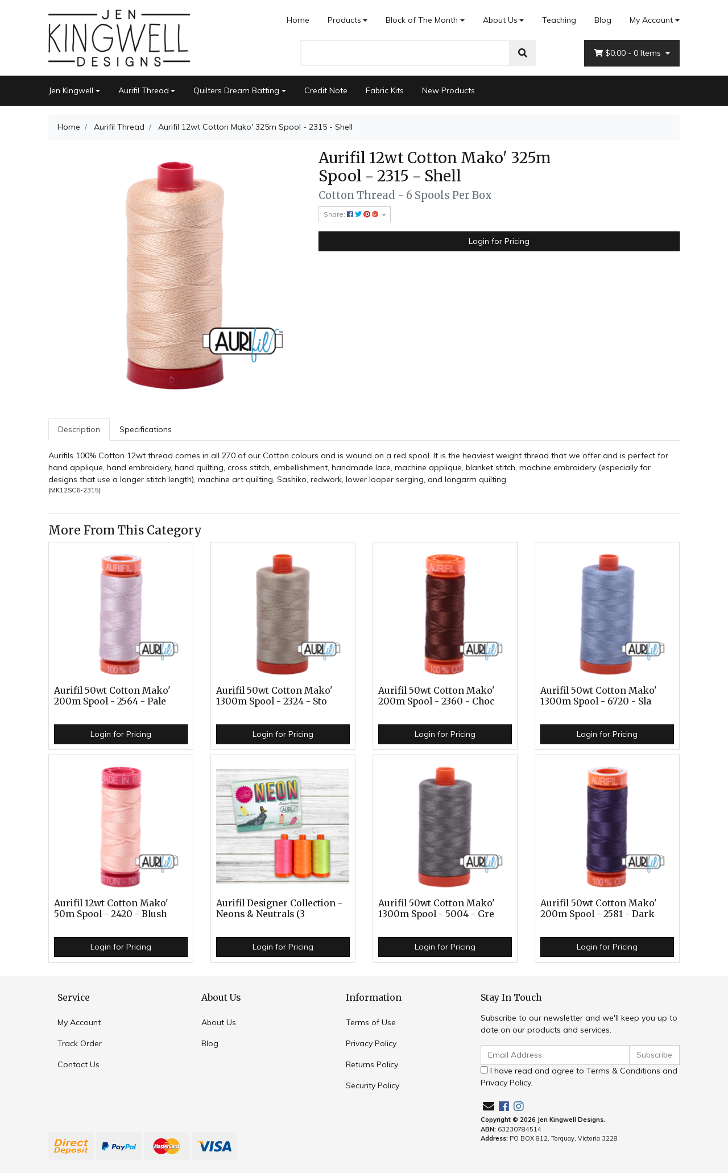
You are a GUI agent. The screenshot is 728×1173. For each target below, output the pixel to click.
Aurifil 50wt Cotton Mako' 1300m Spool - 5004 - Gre (436, 908)
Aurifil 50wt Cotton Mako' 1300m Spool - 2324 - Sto (274, 696)
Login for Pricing (499, 241)
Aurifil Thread (143, 90)
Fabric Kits (385, 90)
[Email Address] (555, 1055)
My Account (79, 1022)
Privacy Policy (371, 1043)
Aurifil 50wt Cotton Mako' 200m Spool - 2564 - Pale (112, 696)
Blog (602, 20)
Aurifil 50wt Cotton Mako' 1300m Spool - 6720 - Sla (598, 696)
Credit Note (326, 90)
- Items (628, 53)
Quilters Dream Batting (236, 90)
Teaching (559, 20)
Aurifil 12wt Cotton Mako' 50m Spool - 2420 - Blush (111, 908)
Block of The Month (422, 20)
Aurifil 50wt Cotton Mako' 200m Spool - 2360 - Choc (436, 696)
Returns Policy (372, 1064)
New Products (448, 90)
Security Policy (372, 1085)
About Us (500, 20)
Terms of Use (371, 1022)
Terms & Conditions (623, 1071)
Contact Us (78, 1064)
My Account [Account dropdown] (651, 20)
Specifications (145, 429)
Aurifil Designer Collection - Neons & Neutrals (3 (279, 908)
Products (344, 20)
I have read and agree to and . (579, 1077)
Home (298, 20)
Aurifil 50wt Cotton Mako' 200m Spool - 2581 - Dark (598, 908)
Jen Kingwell (70, 90)
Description (79, 429)
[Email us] (488, 1106)
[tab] (79, 429)
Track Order (79, 1043)
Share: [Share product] (352, 214)
